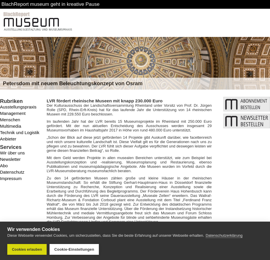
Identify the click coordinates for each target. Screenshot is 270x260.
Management (13, 113)
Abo (4, 165)
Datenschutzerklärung (224, 235)
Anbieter (8, 138)
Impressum (11, 178)
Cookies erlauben (27, 249)
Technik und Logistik (19, 132)
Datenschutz (12, 172)
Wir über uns (12, 152)
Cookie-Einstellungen (74, 249)
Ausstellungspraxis (18, 106)
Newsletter (10, 159)
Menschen (10, 119)
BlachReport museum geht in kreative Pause (50, 4)
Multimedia (10, 126)
